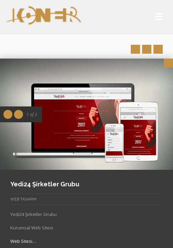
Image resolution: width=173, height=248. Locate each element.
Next (158, 49)
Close (168, 63)
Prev (135, 49)
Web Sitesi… (23, 241)
